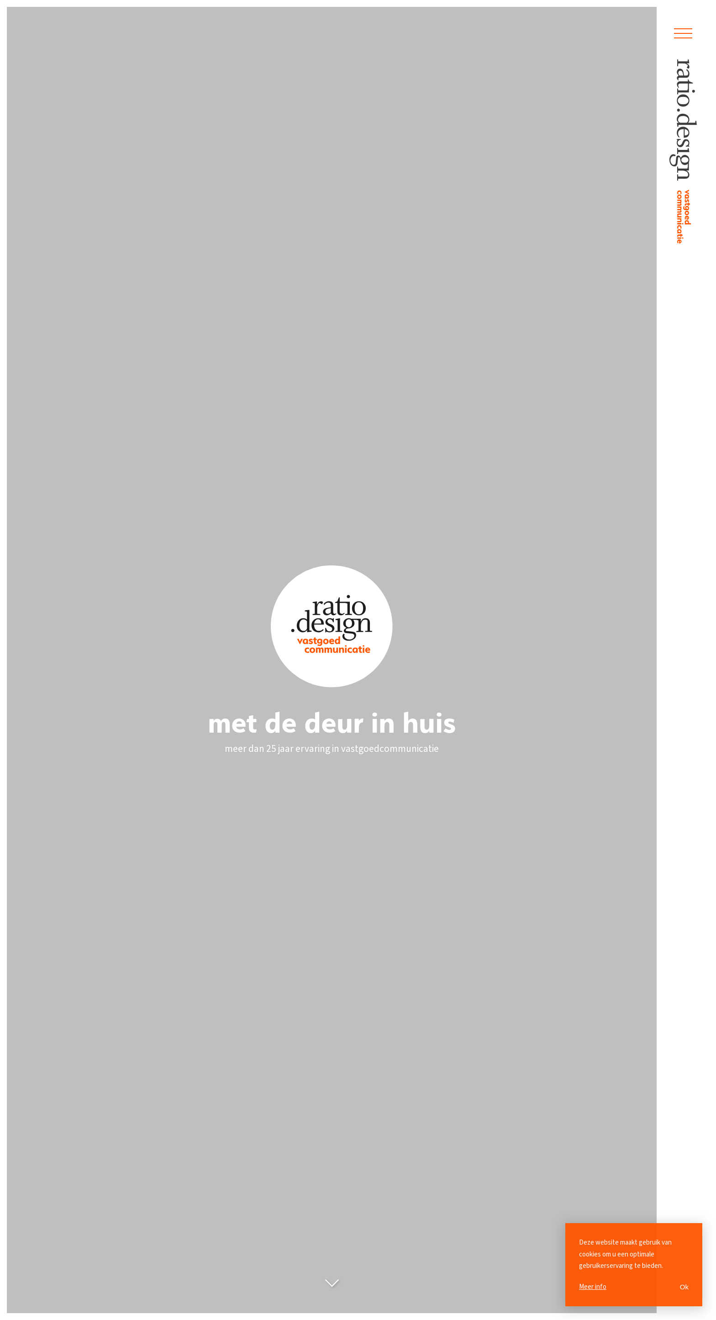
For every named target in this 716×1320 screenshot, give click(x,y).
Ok (684, 1287)
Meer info (592, 1287)
